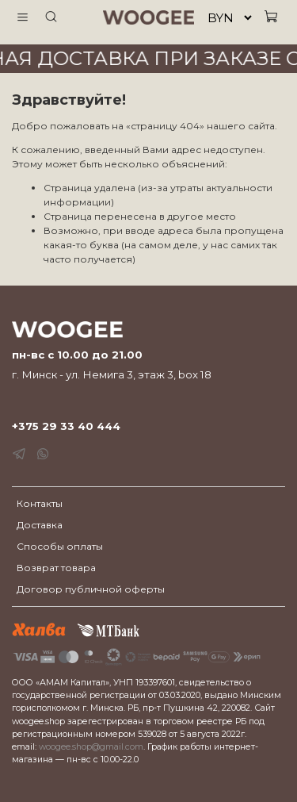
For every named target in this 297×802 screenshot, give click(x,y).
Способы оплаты (60, 546)
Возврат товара (56, 568)
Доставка (40, 525)
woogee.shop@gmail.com (91, 747)
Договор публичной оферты (91, 589)
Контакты (40, 503)
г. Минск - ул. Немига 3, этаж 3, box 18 (111, 374)
